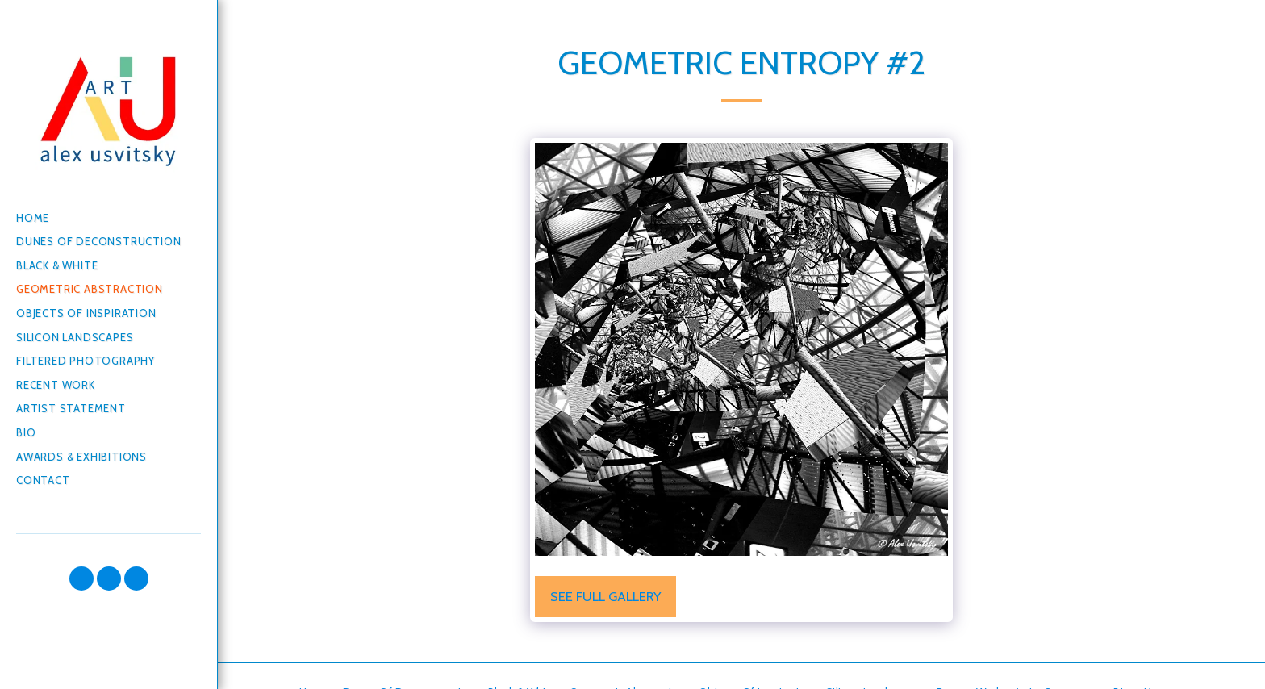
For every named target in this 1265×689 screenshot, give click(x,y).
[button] (81, 578)
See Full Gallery (605, 596)
